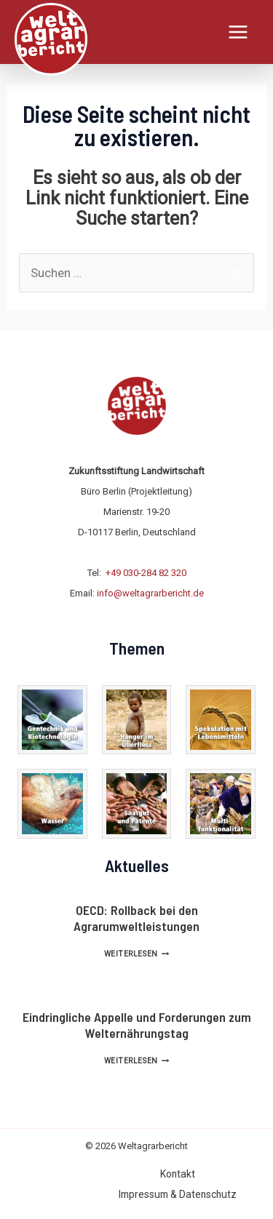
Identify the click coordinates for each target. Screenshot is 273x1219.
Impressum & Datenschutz (178, 1194)
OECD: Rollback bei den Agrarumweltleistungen (136, 918)
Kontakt (177, 1174)
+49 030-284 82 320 (146, 572)
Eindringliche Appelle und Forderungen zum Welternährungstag (137, 1025)
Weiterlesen (136, 954)
